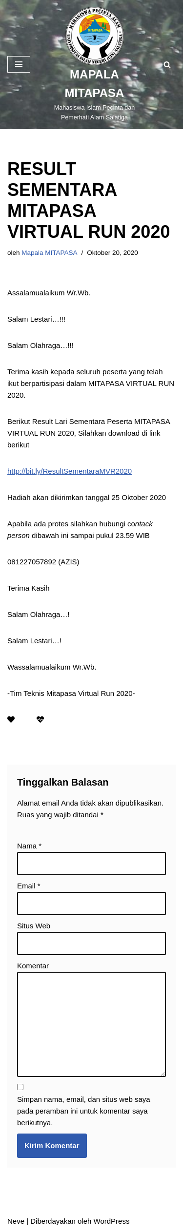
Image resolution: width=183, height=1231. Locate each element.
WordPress (112, 1221)
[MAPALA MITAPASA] (94, 64)
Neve (15, 1221)
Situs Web (33, 926)
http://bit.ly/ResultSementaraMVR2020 (69, 471)
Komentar (33, 966)
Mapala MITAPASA (49, 252)
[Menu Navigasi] (18, 64)
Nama (29, 846)
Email (29, 886)
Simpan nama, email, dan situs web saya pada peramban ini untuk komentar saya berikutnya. (83, 1111)
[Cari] (167, 64)
